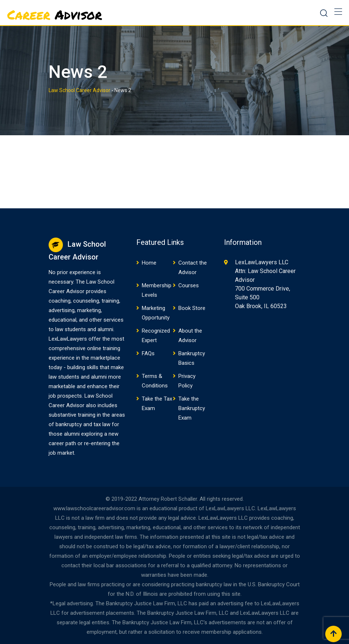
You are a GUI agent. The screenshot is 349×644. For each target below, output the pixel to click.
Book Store (191, 308)
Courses (188, 285)
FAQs (148, 353)
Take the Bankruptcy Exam (191, 408)
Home (149, 263)
